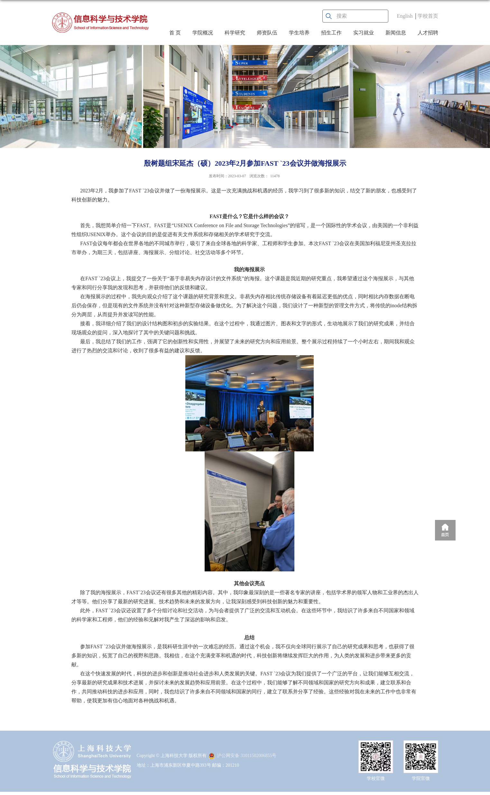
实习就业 (363, 32)
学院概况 (202, 32)
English (405, 16)
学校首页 (428, 16)
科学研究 (235, 32)
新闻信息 (395, 32)
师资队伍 (267, 32)
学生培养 (299, 32)
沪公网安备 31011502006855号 (242, 755)
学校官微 (376, 778)
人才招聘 (428, 32)
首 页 (175, 32)
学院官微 (421, 778)
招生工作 (331, 32)
